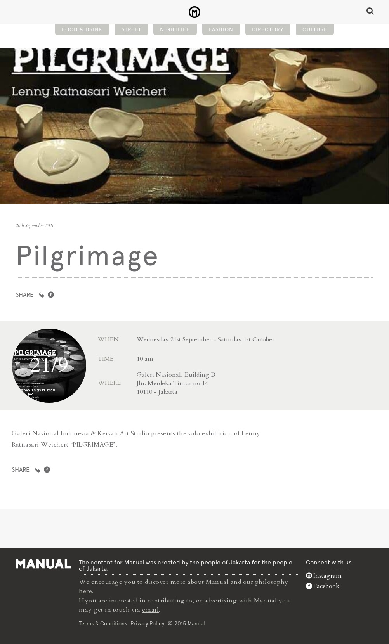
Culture (314, 29)
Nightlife (175, 29)
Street (131, 29)
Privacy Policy (147, 623)
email (150, 610)
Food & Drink (82, 29)
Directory (267, 29)
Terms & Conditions (103, 623)
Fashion (221, 29)
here (85, 591)
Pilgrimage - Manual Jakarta (195, 12)
